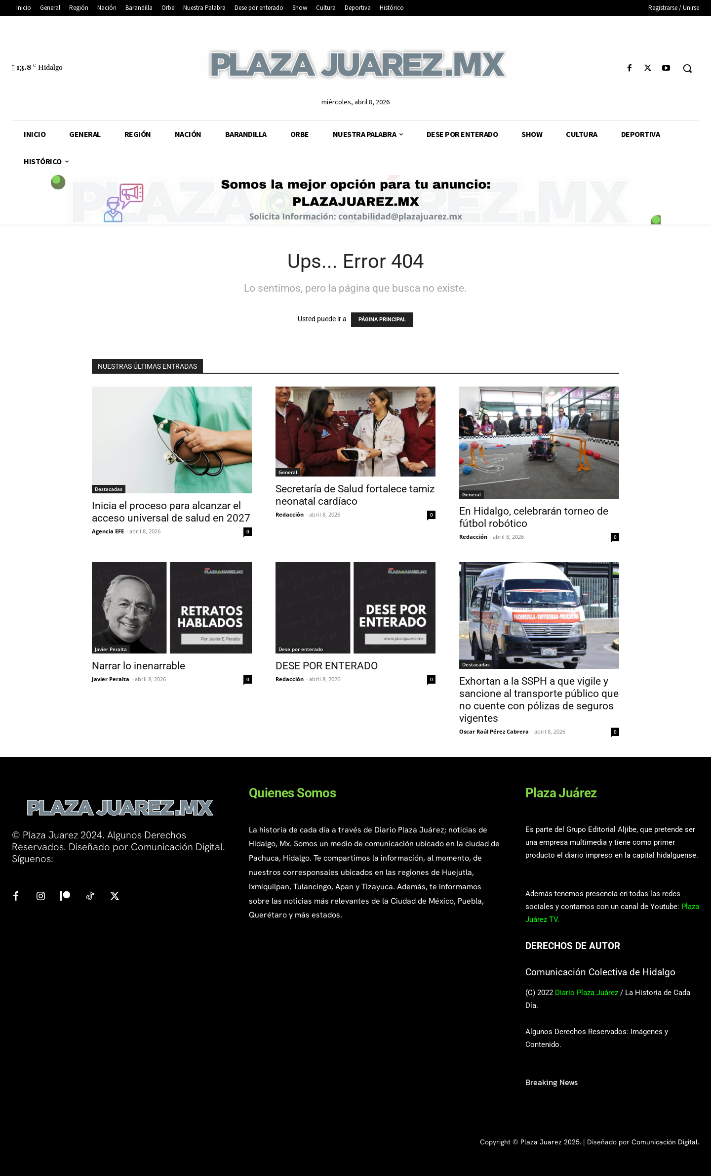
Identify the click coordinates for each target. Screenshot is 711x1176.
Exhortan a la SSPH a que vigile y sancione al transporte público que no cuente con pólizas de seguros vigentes (539, 699)
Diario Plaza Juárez (586, 992)
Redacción (290, 514)
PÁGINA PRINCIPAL (382, 319)
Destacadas (108, 488)
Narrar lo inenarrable (138, 666)
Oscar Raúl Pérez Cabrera (494, 731)
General (287, 472)
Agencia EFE (108, 531)
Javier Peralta (111, 649)
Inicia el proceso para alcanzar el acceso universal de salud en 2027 (171, 512)
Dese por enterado (300, 649)
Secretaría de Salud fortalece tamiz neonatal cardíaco (355, 495)
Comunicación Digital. (665, 1141)
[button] (687, 68)
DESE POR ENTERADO (327, 666)
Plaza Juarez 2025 (550, 1141)
